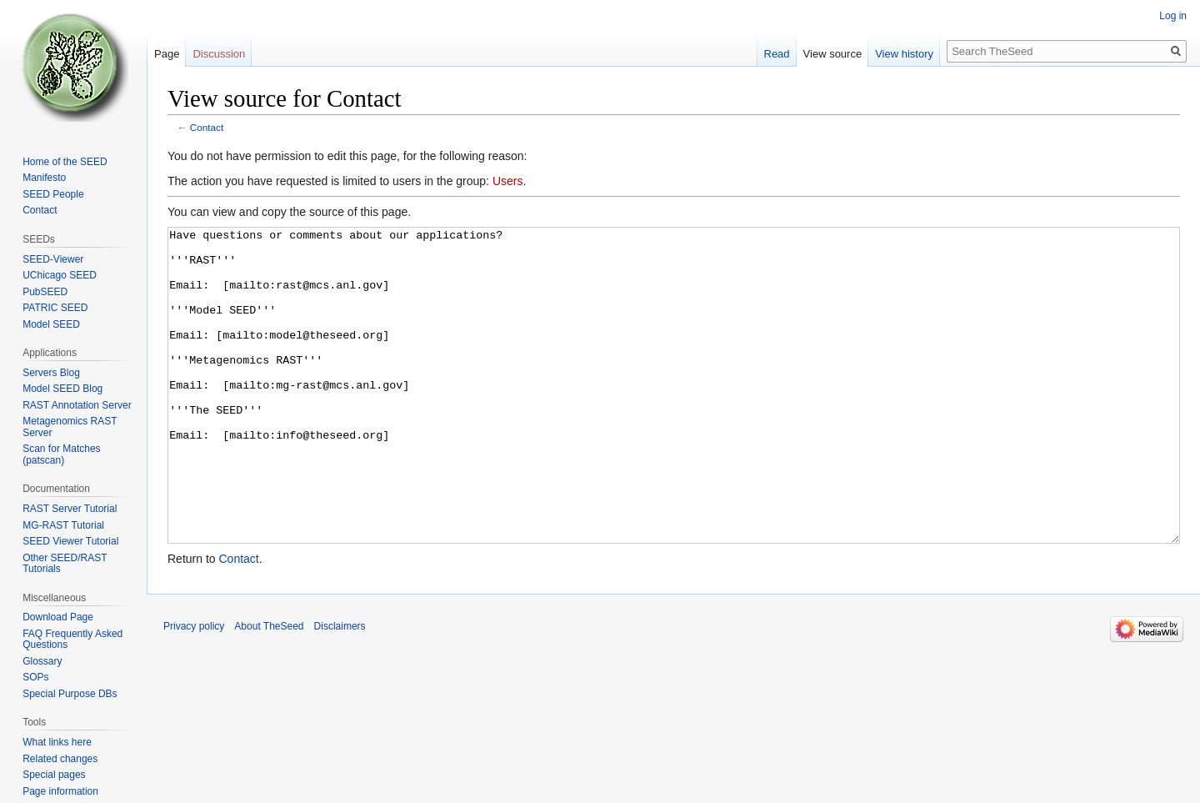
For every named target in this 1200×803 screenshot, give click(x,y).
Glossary (42, 661)
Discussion (218, 54)
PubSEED (45, 292)
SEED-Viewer (52, 259)
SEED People (52, 194)
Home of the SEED (64, 162)
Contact (207, 127)
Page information (60, 791)
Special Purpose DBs (69, 694)
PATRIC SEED (55, 308)
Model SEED (51, 324)
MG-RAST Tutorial (63, 525)
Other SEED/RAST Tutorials (64, 563)
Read (777, 54)
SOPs (35, 677)
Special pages (53, 774)
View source (832, 54)
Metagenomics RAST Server (69, 427)
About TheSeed (268, 689)
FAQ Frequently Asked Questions (72, 639)
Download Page (57, 617)
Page (166, 54)
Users (507, 181)
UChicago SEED (59, 275)
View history (904, 54)
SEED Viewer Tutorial (70, 541)
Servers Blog (51, 373)
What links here (57, 742)
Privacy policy (193, 689)
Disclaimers (340, 689)
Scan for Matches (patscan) (61, 454)
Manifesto (44, 177)
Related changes (60, 759)
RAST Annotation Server (77, 405)
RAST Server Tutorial (69, 508)
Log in (1173, 16)
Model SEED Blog (62, 388)
